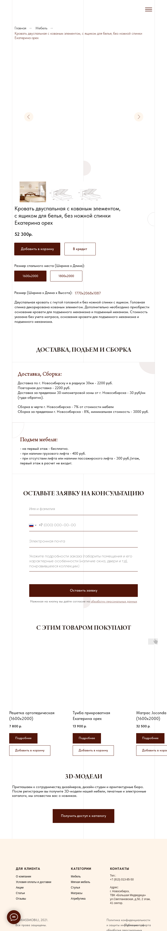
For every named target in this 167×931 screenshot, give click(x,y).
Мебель (41, 28)
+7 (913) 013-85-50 (122, 879)
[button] (80, 249)
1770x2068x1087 (88, 293)
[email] (83, 541)
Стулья (75, 887)
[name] (83, 509)
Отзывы (21, 898)
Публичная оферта (138, 925)
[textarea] (83, 561)
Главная (20, 28)
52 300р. (23, 234)
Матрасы (76, 893)
